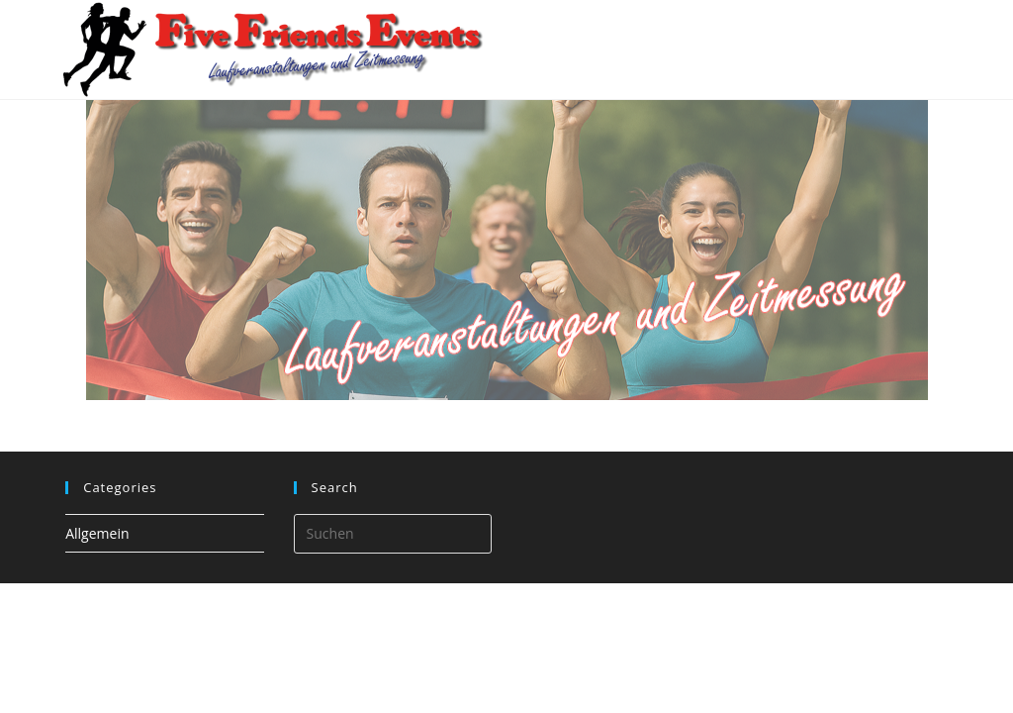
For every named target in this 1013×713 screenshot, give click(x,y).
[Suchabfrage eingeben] (393, 534)
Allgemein (97, 533)
